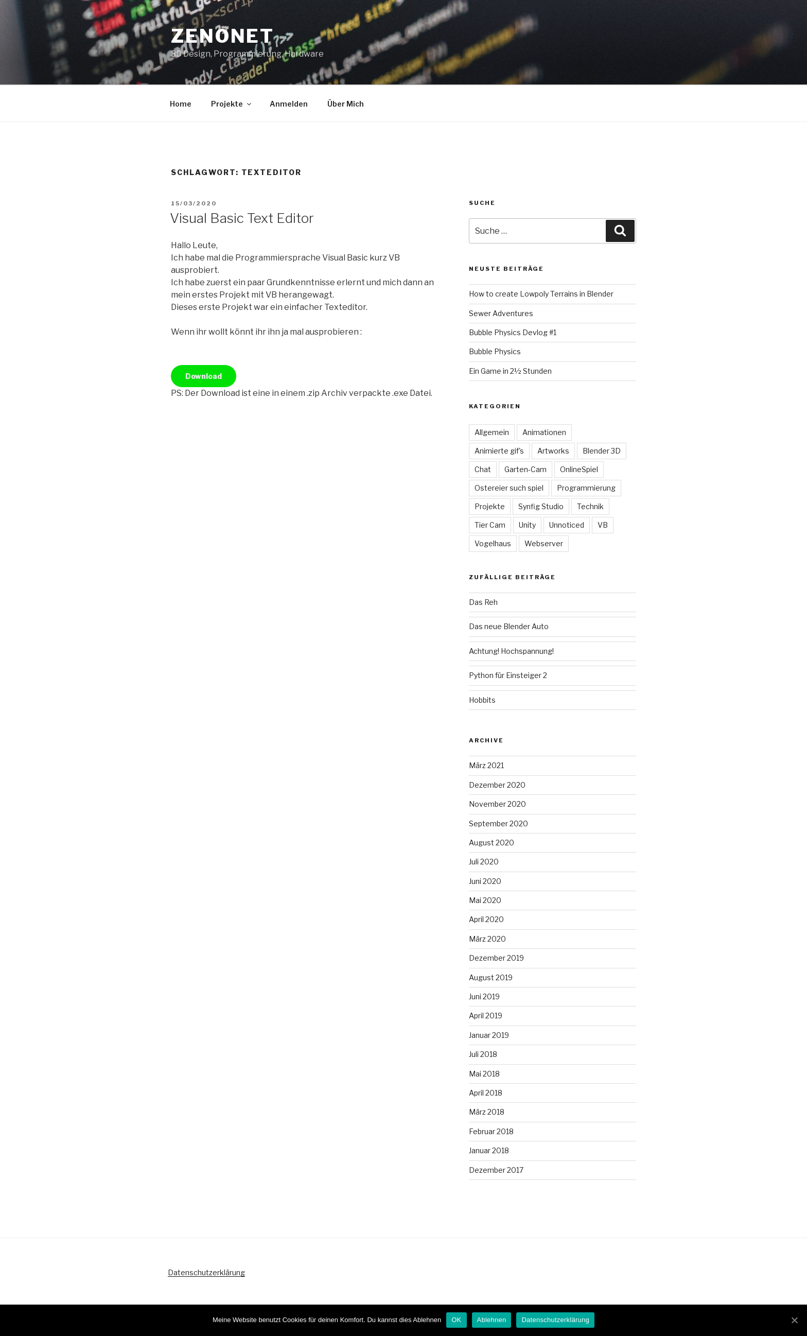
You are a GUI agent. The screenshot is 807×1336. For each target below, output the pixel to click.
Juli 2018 (483, 1054)
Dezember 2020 (497, 784)
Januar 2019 (489, 1035)
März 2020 (487, 938)
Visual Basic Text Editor (242, 218)
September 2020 (498, 823)
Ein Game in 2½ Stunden (510, 371)
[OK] (794, 1320)
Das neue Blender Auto (509, 626)
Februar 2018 (491, 1131)
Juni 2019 (484, 996)
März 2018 (486, 1111)
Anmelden (289, 103)
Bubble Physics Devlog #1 (512, 332)
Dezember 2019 (496, 957)
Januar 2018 (489, 1150)
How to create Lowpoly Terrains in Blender (541, 293)
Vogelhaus (493, 543)
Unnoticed (566, 524)
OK (456, 1320)
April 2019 (485, 1015)
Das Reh (483, 602)
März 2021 (486, 765)
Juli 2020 (484, 861)
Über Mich (345, 103)
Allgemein (492, 432)
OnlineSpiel (579, 469)
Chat (483, 469)
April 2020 (486, 919)
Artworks (553, 450)
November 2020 (497, 804)
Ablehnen (491, 1320)
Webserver (543, 543)
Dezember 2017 (496, 1170)
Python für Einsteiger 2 (508, 675)
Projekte (232, 103)
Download (203, 376)
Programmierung (586, 487)
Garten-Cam (525, 469)
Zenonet (222, 36)
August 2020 (491, 842)
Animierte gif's (499, 450)
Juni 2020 (485, 881)
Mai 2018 (484, 1073)
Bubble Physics (495, 351)
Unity (527, 524)
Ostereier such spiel (509, 487)
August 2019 (491, 977)
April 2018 (485, 1092)
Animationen (544, 432)
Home (180, 103)
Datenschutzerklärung (206, 1272)
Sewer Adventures (501, 313)
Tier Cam (490, 524)
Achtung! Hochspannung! (511, 651)
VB (603, 524)
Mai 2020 (485, 900)
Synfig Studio (541, 506)
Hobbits (482, 700)
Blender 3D (602, 450)
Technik (590, 506)
